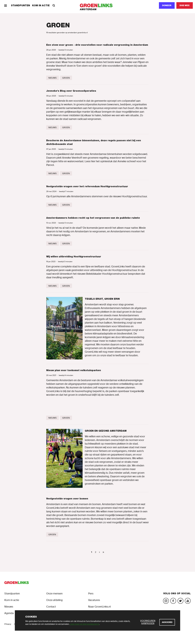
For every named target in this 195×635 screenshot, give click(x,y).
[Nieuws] (52, 78)
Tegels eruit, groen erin (102, 298)
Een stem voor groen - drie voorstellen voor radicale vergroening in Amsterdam (97, 44)
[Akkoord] (167, 622)
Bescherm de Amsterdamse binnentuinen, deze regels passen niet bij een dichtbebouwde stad (93, 142)
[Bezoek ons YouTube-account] (188, 601)
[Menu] (5, 5)
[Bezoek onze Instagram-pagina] (166, 601)
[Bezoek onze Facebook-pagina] (173, 601)
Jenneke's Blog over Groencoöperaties (71, 90)
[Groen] (66, 78)
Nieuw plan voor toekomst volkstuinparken (73, 370)
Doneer (166, 5)
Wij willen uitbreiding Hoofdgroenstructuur (73, 256)
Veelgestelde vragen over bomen (67, 498)
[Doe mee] (184, 5)
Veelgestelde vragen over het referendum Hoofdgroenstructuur (87, 186)
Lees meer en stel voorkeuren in (84, 624)
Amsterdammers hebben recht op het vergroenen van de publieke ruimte (93, 217)
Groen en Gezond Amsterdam (106, 430)
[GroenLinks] (97, 5)
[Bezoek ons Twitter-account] (180, 601)
